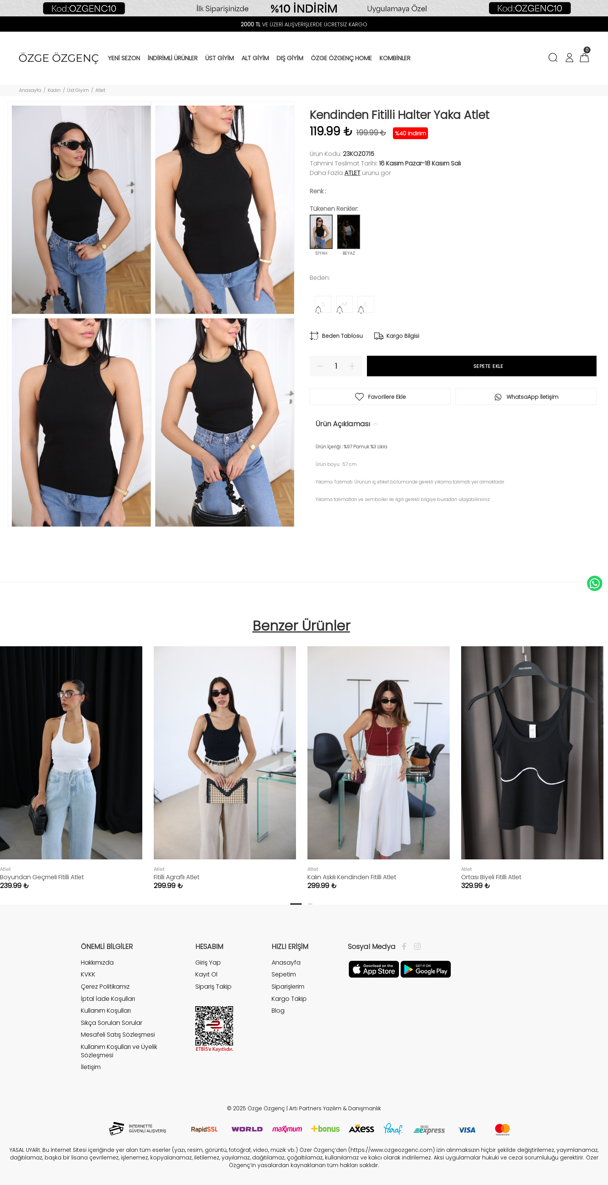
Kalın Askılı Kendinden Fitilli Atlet (351, 877)
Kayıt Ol (206, 974)
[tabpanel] (225, 760)
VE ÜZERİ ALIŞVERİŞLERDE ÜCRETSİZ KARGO (304, 24)
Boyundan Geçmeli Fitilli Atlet (42, 877)
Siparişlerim (288, 986)
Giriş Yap (208, 963)
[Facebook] (406, 946)
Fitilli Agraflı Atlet (176, 877)
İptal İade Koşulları (108, 998)
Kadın (54, 90)
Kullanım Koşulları (106, 1010)
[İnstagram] (415, 946)
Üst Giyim (78, 90)
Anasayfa (30, 90)
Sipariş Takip (213, 986)
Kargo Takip (289, 998)
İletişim (91, 1067)
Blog (278, 1010)
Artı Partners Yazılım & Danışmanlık (335, 1108)
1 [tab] (296, 904)
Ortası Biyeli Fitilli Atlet (491, 877)
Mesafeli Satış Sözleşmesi (118, 1034)
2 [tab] (310, 904)
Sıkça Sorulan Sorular (111, 1022)
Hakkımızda (97, 963)
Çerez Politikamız (105, 986)
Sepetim (284, 974)
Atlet (100, 90)
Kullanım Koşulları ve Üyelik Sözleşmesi (119, 1051)
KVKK (88, 974)
